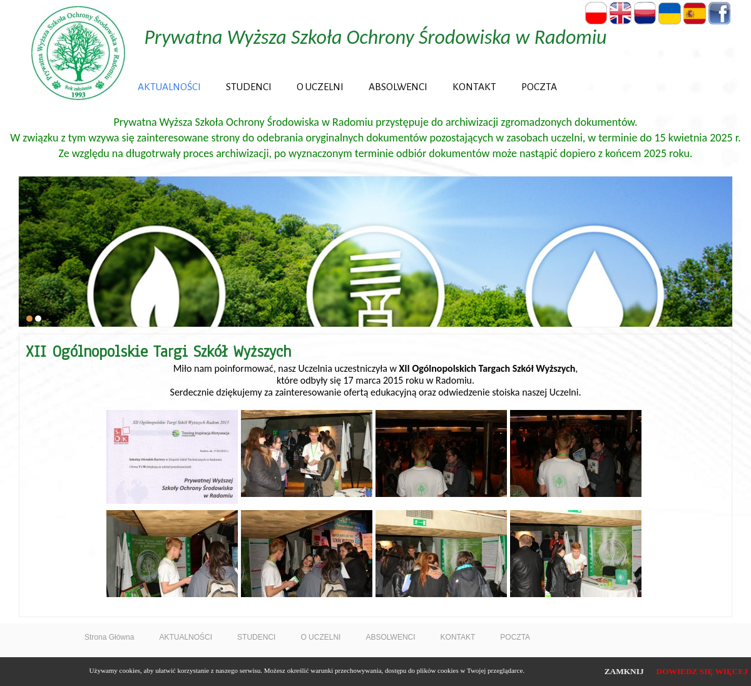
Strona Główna (109, 637)
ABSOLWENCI (398, 86)
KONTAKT (474, 86)
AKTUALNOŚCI (169, 86)
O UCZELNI (320, 86)
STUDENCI (249, 86)
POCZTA (539, 86)
